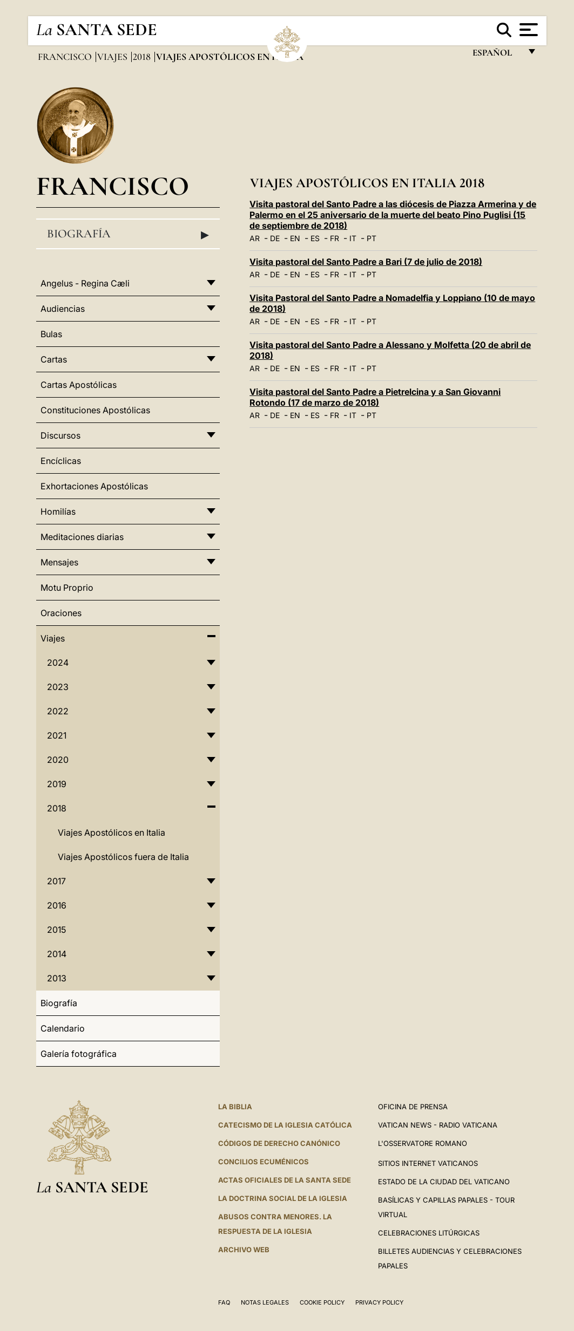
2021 (56, 735)
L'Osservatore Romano (422, 1143)
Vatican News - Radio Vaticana (437, 1125)
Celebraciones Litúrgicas (429, 1232)
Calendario (62, 1028)
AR (254, 238)
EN (295, 238)
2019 (56, 784)
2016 (56, 905)
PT (371, 238)
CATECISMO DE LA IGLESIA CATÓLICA (285, 1125)
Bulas (51, 334)
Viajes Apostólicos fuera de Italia (123, 856)
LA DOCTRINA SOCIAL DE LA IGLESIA (282, 1198)
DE (275, 238)
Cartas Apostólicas (78, 384)
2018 (143, 57)
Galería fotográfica (78, 1053)
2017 (56, 881)
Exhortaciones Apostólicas (94, 486)
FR (334, 238)
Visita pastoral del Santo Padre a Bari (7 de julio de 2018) (365, 261)
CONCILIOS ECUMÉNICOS (263, 1161)
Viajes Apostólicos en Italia (111, 832)
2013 (56, 978)
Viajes (113, 57)
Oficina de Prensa (413, 1106)
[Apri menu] (527, 30)
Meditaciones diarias (82, 536)
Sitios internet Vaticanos (428, 1163)
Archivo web (243, 1249)
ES (315, 238)
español (496, 55)
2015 (56, 929)
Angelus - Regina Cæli (85, 283)
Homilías (58, 511)
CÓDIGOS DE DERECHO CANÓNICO (279, 1143)
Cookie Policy (322, 1302)
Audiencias (62, 308)
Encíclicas (60, 460)
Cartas (53, 359)
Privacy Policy (379, 1302)
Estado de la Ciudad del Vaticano (444, 1181)
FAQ (224, 1302)
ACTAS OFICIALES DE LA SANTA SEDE (284, 1180)
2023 (58, 686)
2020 (58, 759)
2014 (56, 953)
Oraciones (61, 613)
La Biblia (235, 1106)
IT (352, 238)
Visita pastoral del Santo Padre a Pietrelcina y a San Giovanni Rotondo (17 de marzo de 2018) (375, 397)
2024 (58, 662)
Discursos (60, 435)
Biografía (128, 234)
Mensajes (59, 562)
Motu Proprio (66, 587)
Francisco (66, 57)
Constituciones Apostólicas (95, 410)
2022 (58, 711)
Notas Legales (265, 1302)
